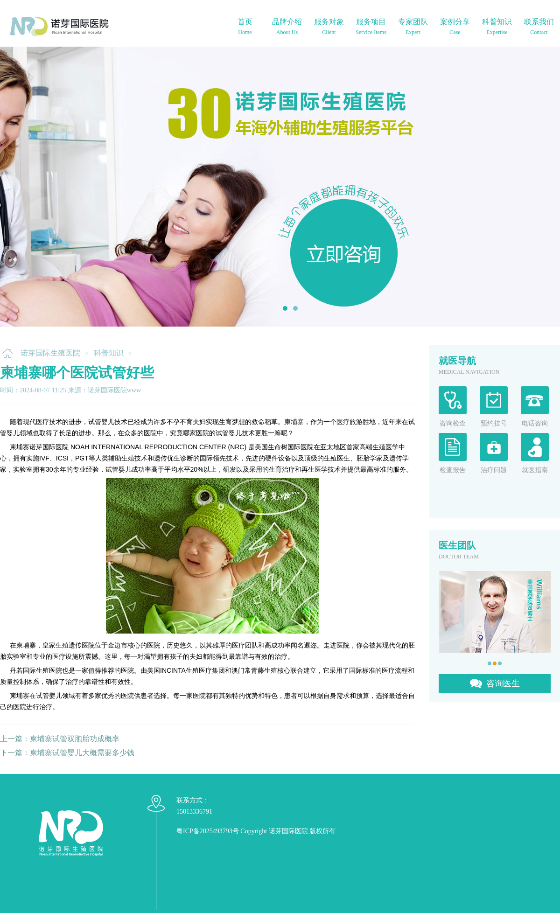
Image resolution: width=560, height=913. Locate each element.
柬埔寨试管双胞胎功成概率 (74, 739)
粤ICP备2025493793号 (207, 831)
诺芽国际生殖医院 (50, 353)
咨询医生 (503, 683)
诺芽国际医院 (288, 831)
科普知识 (109, 353)
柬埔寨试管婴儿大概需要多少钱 (82, 753)
